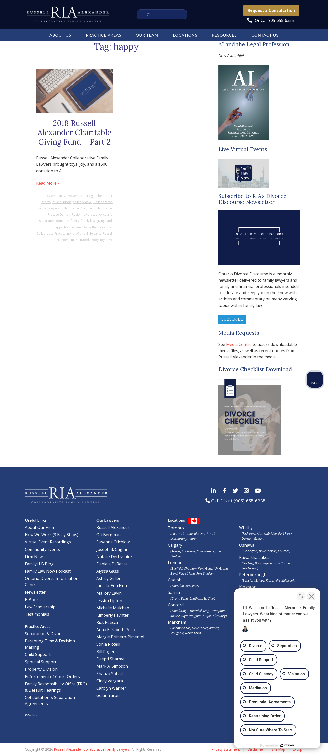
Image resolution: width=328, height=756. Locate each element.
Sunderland (249, 568)
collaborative (82, 202)
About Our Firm (39, 527)
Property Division (41, 669)
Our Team (147, 35)
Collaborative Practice (76, 208)
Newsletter (35, 592)
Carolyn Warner (111, 688)
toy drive (106, 240)
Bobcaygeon (263, 563)
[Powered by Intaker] (285, 745)
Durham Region (252, 538)
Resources (224, 35)
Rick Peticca (107, 622)
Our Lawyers (107, 520)
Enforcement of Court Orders (52, 676)
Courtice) (284, 551)
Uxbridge (270, 533)
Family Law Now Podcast (48, 571)
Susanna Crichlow (113, 542)
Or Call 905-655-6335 (274, 20)
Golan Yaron (108, 695)
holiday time (73, 227)
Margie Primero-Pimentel (120, 637)
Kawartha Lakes (254, 557)
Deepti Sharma (110, 659)
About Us (60, 35)
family (75, 221)
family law (88, 221)
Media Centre (239, 344)
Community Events (42, 549)
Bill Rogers (106, 651)
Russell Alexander (112, 527)
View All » (31, 715)
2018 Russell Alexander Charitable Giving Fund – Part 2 (74, 132)
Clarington (250, 551)
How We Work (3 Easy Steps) (51, 534)
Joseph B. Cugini (111, 549)
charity (46, 202)
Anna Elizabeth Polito (116, 629)
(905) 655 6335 (250, 501)
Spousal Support (40, 662)
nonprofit (74, 233)
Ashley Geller (108, 578)
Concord (200, 610)
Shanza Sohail (109, 673)
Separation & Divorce (45, 633)
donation (62, 221)
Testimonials (37, 614)
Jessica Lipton (109, 600)
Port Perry (285, 533)
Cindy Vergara (109, 681)
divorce (88, 214)
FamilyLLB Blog (39, 564)
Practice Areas (103, 35)
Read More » (48, 183)
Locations (185, 35)
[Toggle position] (301, 596)
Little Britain (281, 563)
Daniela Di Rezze (112, 564)
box (109, 196)
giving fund (104, 221)
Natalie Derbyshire (114, 556)
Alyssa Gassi (107, 571)
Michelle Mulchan (112, 608)
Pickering (249, 533)
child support (61, 202)
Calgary (200, 550)
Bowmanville (267, 551)
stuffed (84, 240)
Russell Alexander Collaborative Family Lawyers (92, 749)
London (200, 568)
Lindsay (248, 563)
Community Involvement (66, 196)
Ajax (260, 533)
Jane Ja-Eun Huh (111, 586)
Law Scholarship (40, 607)
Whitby (246, 527)
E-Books (33, 599)
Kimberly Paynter (112, 615)
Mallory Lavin (109, 593)
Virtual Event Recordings (48, 542)
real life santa (91, 233)
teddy (94, 240)
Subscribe (232, 319)
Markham (200, 627)
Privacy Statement (226, 749)
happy (58, 227)
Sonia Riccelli (108, 644)
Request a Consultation (271, 10)
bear (101, 196)
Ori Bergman (108, 534)
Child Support (38, 654)
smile (73, 240)
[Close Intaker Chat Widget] (311, 596)
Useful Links (36, 520)
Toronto (200, 533)
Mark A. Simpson (112, 666)
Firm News (35, 556)
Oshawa (246, 545)
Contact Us (265, 35)
